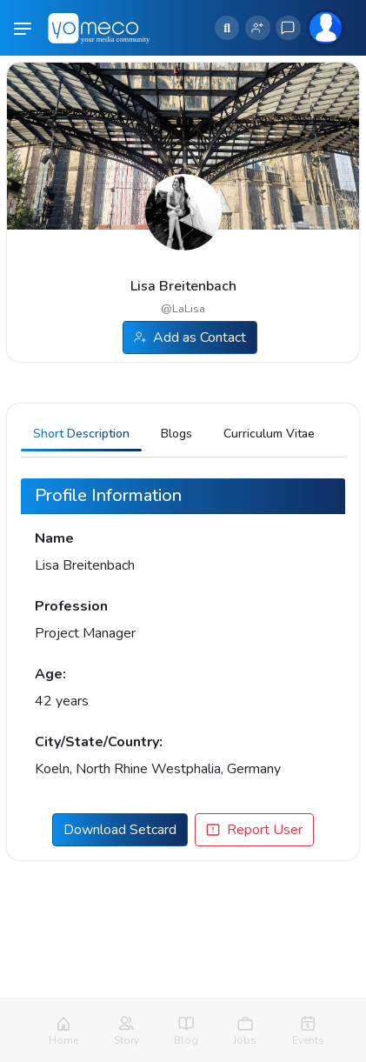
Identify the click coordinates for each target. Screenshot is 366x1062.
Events (308, 1040)
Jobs (244, 1040)
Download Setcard (119, 829)
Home (63, 1040)
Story (126, 1040)
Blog (186, 1040)
